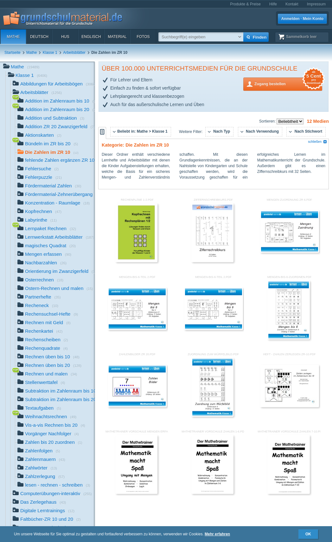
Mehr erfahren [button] (217, 534)
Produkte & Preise (245, 4)
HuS (65, 37)
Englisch (91, 37)
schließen (317, 141)
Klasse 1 (50, 52)
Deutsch (39, 37)
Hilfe (273, 4)
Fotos (143, 37)
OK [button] (308, 534)
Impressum (316, 4)
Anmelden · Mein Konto (302, 18)
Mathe (13, 37)
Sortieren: (268, 121)
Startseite (12, 52)
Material (117, 37)
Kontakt (291, 4)
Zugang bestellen (288, 83)
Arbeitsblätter (74, 52)
